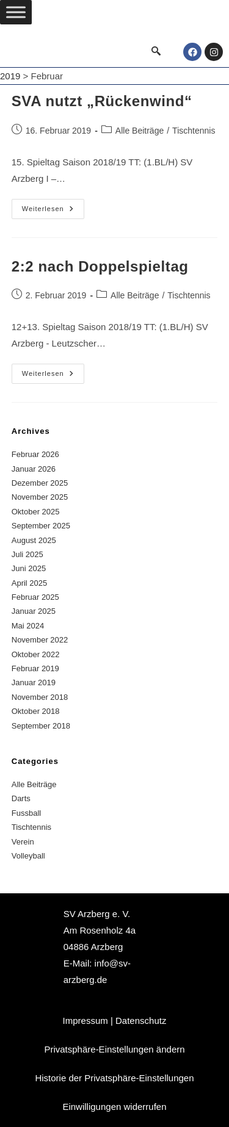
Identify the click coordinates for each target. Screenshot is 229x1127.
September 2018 (41, 725)
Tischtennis (193, 130)
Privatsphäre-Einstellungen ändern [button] (114, 1049)
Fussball (26, 813)
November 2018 (40, 697)
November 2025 (40, 497)
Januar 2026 (34, 468)
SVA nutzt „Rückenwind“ (102, 101)
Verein (23, 841)
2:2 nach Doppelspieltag (100, 266)
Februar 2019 (35, 668)
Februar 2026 (35, 454)
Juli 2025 (27, 554)
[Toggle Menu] (16, 12)
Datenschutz (140, 1020)
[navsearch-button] (156, 52)
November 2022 (40, 639)
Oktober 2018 (36, 711)
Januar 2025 (34, 611)
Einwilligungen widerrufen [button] (114, 1106)
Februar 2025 (35, 597)
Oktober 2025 (36, 511)
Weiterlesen (53, 205)
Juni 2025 (29, 568)
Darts (21, 798)
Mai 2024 (28, 625)
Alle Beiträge (139, 130)
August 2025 (34, 540)
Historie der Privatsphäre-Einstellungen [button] (114, 1078)
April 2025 (30, 583)
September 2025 (41, 525)
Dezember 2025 (40, 483)
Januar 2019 (34, 682)
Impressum (85, 1020)
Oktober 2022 (36, 654)
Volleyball (28, 855)
